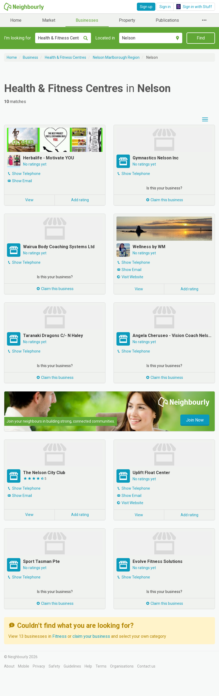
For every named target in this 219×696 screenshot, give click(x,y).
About (9, 666)
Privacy (39, 666)
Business (30, 57)
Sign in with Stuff (194, 6)
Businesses (87, 20)
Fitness (60, 636)
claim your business (91, 636)
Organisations (122, 666)
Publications (167, 20)
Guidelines (72, 666)
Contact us (146, 666)
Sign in (165, 7)
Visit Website (132, 277)
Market (48, 20)
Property (127, 20)
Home (15, 20)
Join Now (195, 420)
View (29, 200)
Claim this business (164, 200)
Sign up (146, 7)
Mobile (23, 666)
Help (88, 666)
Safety (54, 666)
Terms (101, 666)
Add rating (80, 200)
